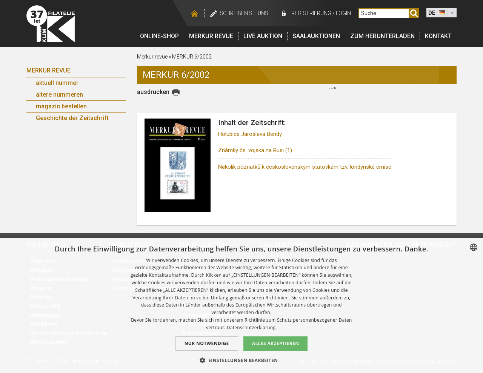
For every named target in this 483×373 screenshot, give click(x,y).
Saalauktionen (316, 36)
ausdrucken (153, 92)
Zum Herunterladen (382, 36)
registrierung (311, 13)
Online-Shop (159, 36)
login (343, 13)
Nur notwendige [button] (207, 343)
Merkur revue (211, 36)
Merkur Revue (48, 70)
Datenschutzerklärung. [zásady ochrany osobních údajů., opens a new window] (252, 327)
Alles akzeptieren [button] (275, 343)
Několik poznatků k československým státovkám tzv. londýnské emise (304, 166)
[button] (241, 360)
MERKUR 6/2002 (192, 57)
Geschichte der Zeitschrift (72, 118)
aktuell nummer (57, 82)
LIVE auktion (262, 36)
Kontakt (438, 36)
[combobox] (473, 247)
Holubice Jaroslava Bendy (250, 134)
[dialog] (241, 305)
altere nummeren (59, 94)
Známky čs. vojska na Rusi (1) (255, 150)
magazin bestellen (61, 106)
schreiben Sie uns (244, 13)
